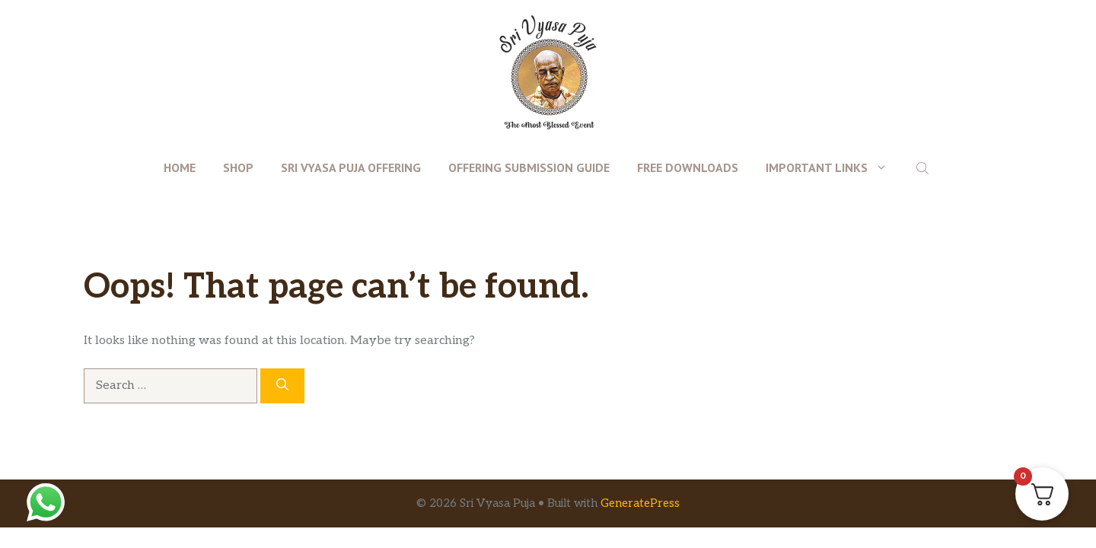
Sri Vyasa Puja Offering (351, 167)
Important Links (833, 167)
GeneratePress (640, 503)
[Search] (282, 385)
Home (180, 167)
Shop (238, 167)
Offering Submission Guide (529, 167)
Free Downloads (687, 167)
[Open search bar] (924, 167)
